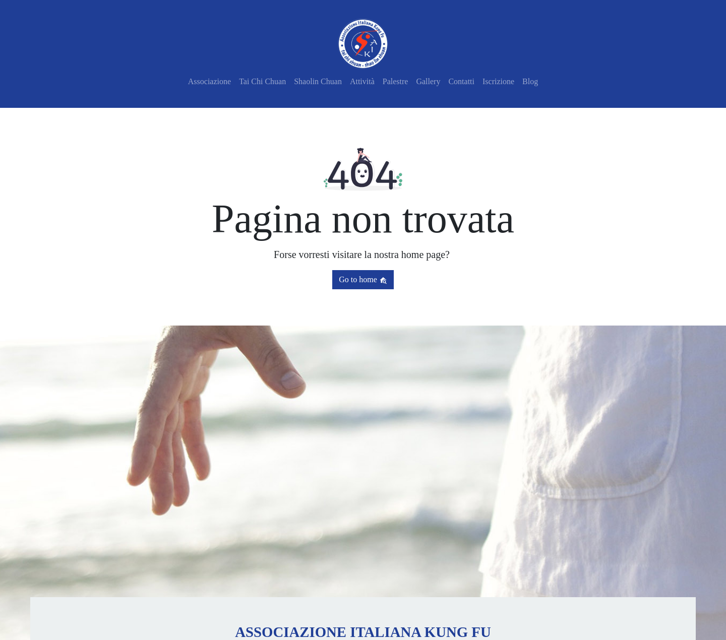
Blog (530, 81)
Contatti (461, 81)
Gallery (428, 81)
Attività (362, 81)
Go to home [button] (363, 279)
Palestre (395, 81)
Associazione (209, 81)
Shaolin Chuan (318, 81)
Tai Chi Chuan (262, 81)
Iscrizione (498, 81)
